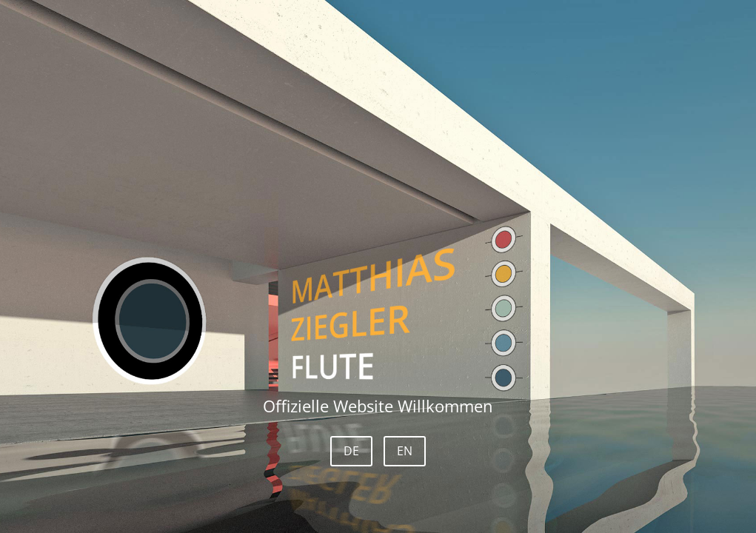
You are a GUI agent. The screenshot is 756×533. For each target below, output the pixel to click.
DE (351, 451)
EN (404, 451)
